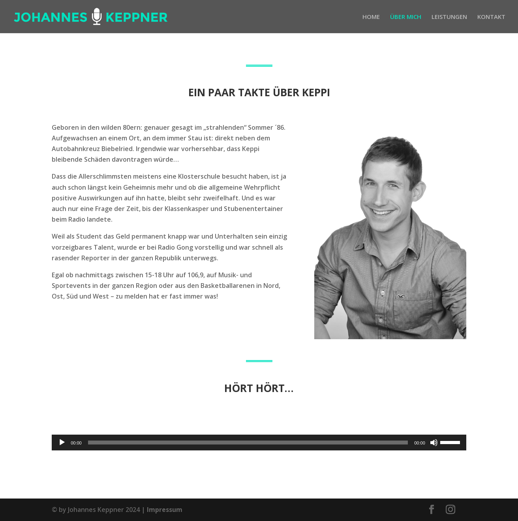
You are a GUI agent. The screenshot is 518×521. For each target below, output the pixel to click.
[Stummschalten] (434, 442)
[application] (259, 442)
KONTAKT (491, 17)
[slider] (248, 442)
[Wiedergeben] (62, 442)
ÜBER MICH (405, 17)
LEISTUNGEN (449, 17)
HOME (371, 17)
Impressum (164, 509)
